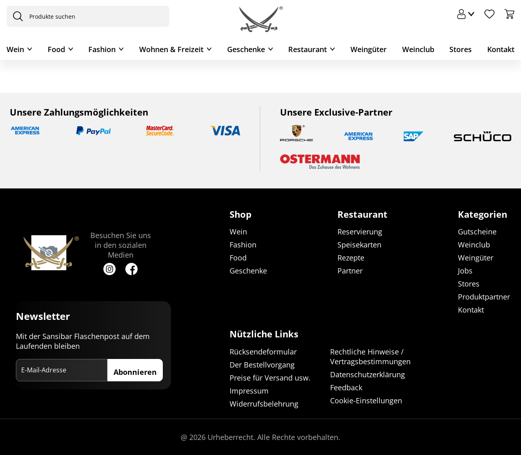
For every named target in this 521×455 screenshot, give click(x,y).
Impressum (249, 391)
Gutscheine (477, 232)
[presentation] (16, 16)
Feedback (346, 387)
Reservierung (359, 232)
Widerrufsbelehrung (264, 404)
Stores (460, 49)
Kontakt (500, 49)
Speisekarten (359, 245)
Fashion (102, 49)
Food (56, 49)
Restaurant (307, 49)
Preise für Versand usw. (270, 378)
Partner (350, 271)
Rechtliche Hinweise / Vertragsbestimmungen (370, 356)
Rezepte (350, 258)
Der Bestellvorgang (262, 365)
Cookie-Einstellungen (366, 400)
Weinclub (418, 49)
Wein (15, 49)
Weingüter (368, 49)
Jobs (465, 271)
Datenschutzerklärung (367, 374)
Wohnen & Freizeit (171, 49)
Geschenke (246, 49)
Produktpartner (484, 297)
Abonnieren (135, 372)
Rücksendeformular (263, 352)
